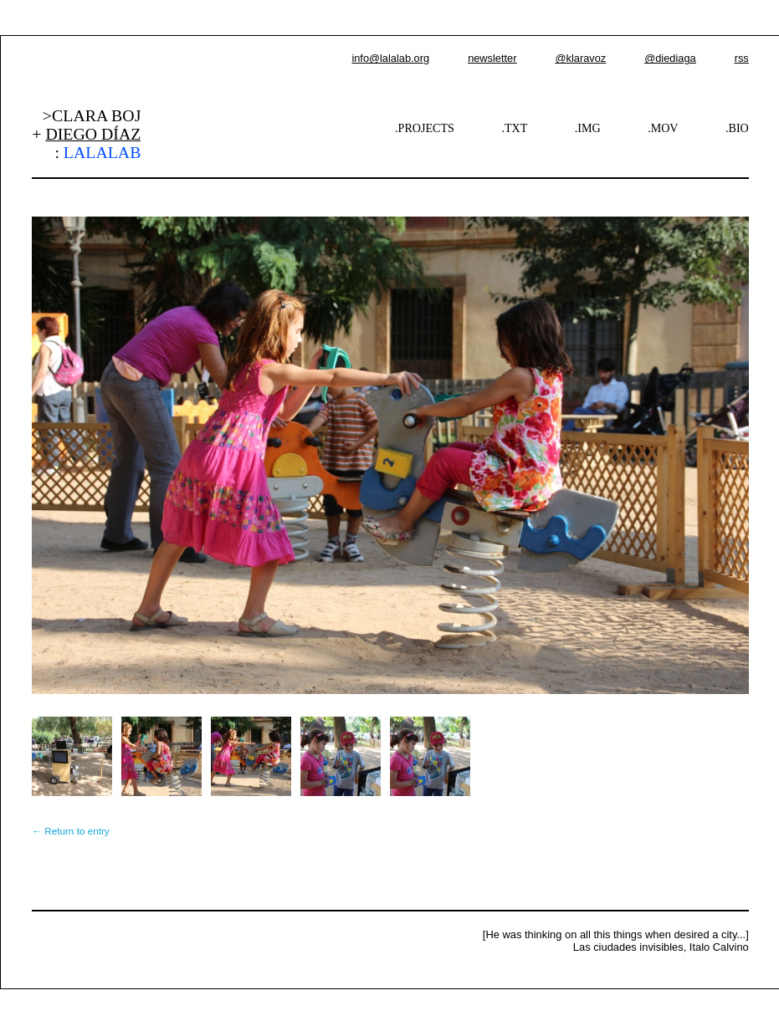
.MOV (663, 128)
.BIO (737, 128)
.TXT (514, 128)
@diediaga (669, 58)
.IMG (588, 128)
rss (742, 58)
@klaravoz (581, 58)
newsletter (492, 58)
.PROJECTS (424, 128)
